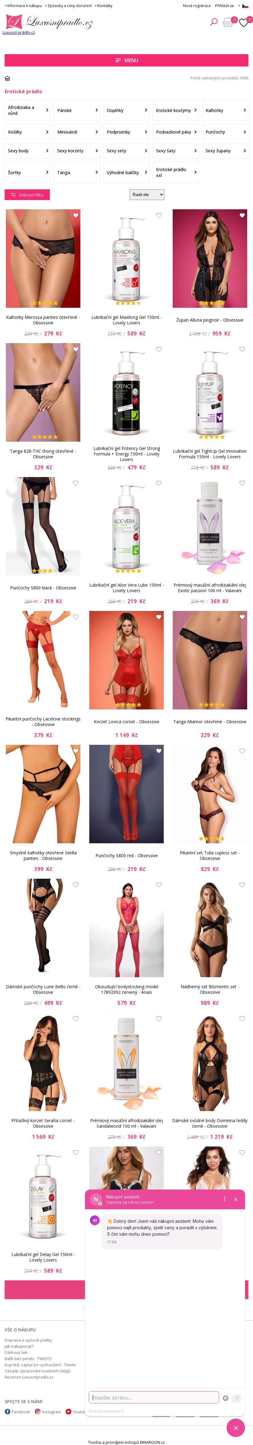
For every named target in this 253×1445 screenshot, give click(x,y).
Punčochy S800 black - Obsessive (43, 588)
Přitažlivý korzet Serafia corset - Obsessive (43, 1123)
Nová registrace (197, 5)
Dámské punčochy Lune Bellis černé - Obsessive (43, 989)
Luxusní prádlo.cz (18, 32)
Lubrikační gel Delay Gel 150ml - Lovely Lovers (43, 1257)
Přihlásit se (224, 5)
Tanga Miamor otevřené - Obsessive (210, 722)
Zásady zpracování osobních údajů (37, 1371)
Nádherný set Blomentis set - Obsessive (210, 989)
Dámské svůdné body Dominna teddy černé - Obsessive (209, 1123)
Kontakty (104, 5)
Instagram (51, 1412)
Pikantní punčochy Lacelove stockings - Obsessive (43, 721)
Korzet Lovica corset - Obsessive (126, 722)
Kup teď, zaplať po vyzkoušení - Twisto (40, 1364)
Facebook (21, 1412)
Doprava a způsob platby (28, 1340)
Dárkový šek (16, 1352)
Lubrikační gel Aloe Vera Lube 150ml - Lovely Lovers (126, 587)
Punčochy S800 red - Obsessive (126, 855)
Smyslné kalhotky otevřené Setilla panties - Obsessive (43, 855)
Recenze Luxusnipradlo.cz (29, 1377)
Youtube (81, 1412)
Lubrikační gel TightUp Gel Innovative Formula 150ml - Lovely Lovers (210, 454)
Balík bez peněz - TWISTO (28, 1358)
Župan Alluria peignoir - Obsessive (209, 320)
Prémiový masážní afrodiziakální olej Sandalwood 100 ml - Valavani (126, 1123)
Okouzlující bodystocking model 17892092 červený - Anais (126, 989)
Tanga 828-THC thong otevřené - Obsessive (43, 454)
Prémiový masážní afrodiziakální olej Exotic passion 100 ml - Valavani (210, 587)
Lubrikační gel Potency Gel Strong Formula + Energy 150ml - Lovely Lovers (126, 454)
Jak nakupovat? (19, 1346)
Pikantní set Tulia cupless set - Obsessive (210, 855)
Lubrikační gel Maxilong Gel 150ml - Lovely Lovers (126, 320)
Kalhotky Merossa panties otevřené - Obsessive (43, 320)
